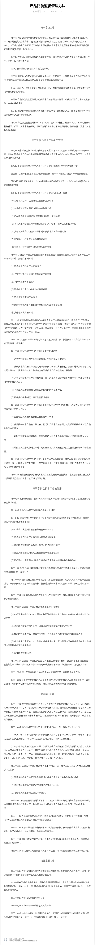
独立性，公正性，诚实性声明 (16, 939)
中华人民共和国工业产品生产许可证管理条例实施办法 (23, 941)
